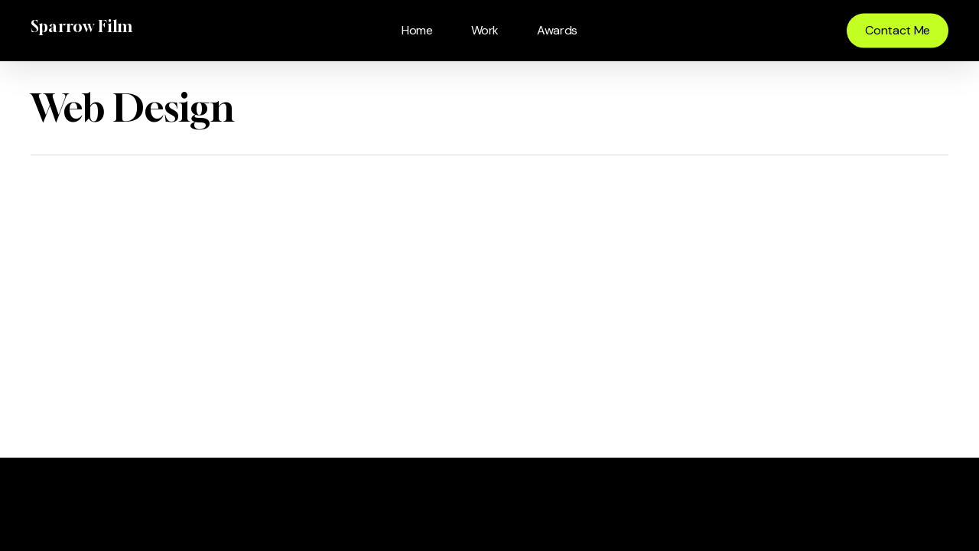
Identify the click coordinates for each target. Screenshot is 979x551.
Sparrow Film (81, 30)
